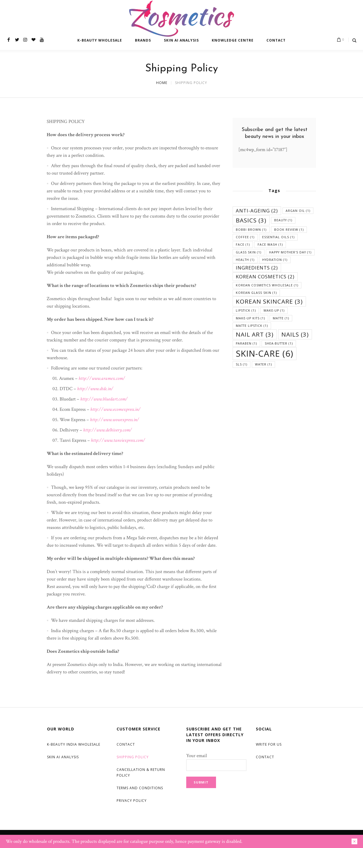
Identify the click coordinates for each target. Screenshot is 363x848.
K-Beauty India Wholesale (73, 744)
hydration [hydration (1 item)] (274, 260)
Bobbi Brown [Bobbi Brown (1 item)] (251, 230)
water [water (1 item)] (263, 364)
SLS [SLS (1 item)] (241, 364)
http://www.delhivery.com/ (107, 430)
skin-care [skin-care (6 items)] (264, 353)
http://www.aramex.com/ (102, 378)
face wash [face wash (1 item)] (270, 245)
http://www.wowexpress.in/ (114, 420)
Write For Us (269, 744)
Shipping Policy (133, 757)
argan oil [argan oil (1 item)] (298, 211)
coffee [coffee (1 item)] (245, 237)
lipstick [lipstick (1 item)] (246, 310)
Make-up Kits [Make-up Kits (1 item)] (250, 318)
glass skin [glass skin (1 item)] (248, 252)
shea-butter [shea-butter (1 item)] (279, 343)
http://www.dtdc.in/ (95, 389)
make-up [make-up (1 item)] (274, 310)
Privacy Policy (132, 800)
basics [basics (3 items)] (251, 220)
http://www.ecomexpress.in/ (115, 409)
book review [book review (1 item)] (289, 230)
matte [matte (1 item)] (281, 318)
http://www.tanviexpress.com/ (118, 440)
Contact (126, 744)
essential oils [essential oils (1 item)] (278, 237)
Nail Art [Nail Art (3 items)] (255, 334)
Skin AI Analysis (63, 757)
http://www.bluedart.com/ (104, 399)
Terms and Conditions (140, 788)
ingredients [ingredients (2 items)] (257, 267)
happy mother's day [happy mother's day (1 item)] (290, 252)
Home (161, 82)
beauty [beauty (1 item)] (283, 220)
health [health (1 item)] (245, 260)
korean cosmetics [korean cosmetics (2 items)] (265, 276)
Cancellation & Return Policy (141, 772)
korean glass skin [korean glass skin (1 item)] (256, 293)
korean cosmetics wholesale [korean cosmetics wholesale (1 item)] (267, 285)
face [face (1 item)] (243, 245)
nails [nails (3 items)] (295, 334)
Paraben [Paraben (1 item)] (246, 343)
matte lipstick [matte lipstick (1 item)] (252, 326)
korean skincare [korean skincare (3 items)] (269, 301)
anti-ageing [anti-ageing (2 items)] (257, 210)
